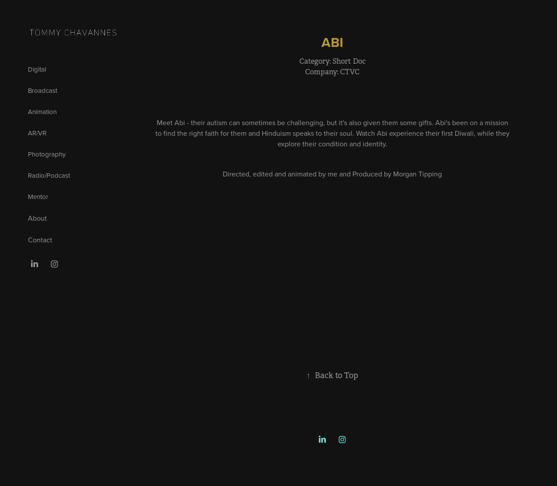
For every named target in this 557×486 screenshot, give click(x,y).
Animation (42, 111)
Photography (47, 154)
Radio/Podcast (49, 175)
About (37, 218)
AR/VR (37, 133)
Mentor (38, 196)
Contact (40, 240)
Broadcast (42, 90)
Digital (37, 69)
